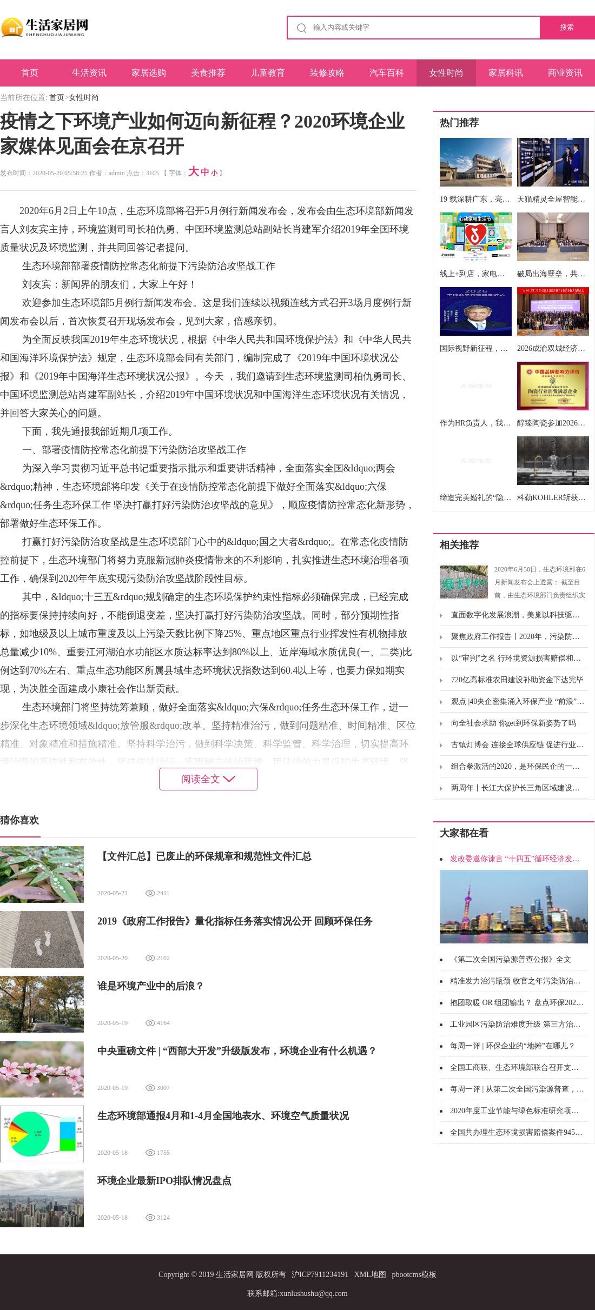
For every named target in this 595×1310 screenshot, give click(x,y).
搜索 (567, 27)
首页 (29, 72)
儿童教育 (267, 72)
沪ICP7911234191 (320, 1275)
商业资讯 (565, 72)
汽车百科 (386, 72)
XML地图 (370, 1275)
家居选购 (148, 72)
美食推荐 (208, 72)
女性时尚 (446, 72)
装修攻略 (327, 72)
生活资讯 (89, 72)
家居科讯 (505, 72)
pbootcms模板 (414, 1275)
